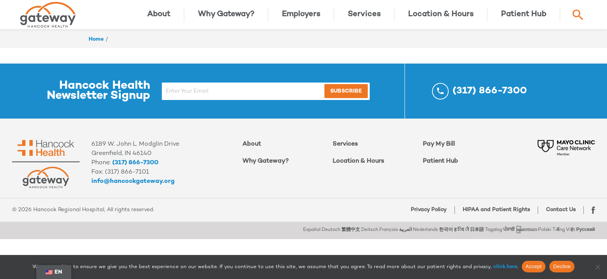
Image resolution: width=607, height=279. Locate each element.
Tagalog (493, 235)
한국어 (446, 235)
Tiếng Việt (563, 235)
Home (96, 45)
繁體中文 (350, 235)
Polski (544, 235)
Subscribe (346, 97)
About (158, 17)
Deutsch (331, 235)
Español (312, 235)
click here (505, 267)
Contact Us (559, 216)
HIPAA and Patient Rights (494, 216)
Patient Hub (523, 17)
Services (364, 17)
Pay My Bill (439, 150)
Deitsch (369, 235)
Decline (562, 266)
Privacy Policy (427, 216)
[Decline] (597, 267)
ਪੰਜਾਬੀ (509, 235)
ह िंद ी (461, 235)
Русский (585, 235)
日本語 (477, 235)
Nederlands (425, 235)
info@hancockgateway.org (133, 187)
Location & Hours (440, 17)
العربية (405, 235)
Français (388, 235)
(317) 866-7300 (135, 168)
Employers (301, 17)
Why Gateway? (226, 17)
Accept (534, 266)
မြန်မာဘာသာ (526, 235)
